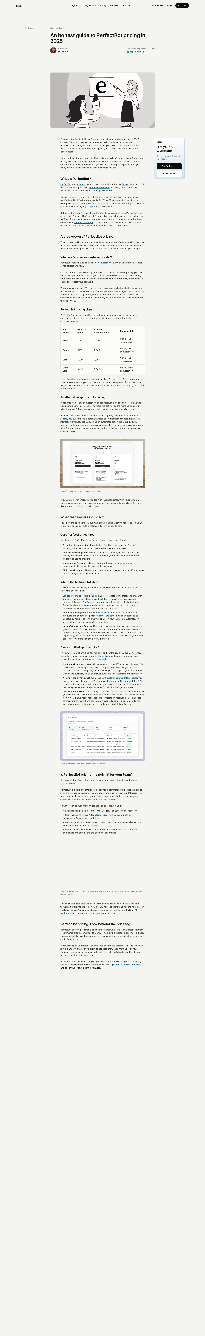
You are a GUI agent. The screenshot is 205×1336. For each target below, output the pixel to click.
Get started (182, 5)
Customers (113, 5)
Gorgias (125, 184)
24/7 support (89, 206)
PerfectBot (65, 184)
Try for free (169, 166)
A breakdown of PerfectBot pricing (35, 146)
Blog (52, 28)
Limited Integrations (73, 596)
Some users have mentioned (107, 612)
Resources (127, 5)
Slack (101, 599)
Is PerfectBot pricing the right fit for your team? (35, 158)
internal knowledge (83, 222)
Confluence (88, 602)
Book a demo (157, 5)
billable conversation (100, 262)
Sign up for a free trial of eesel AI (126, 964)
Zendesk (134, 602)
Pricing (103, 5)
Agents (76, 5)
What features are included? (35, 152)
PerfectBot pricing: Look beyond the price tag (33, 165)
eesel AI (79, 415)
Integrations (90, 5)
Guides (59, 28)
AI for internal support (99, 815)
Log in (170, 5)
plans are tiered (81, 315)
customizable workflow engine (122, 678)
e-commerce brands (99, 187)
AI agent (81, 184)
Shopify (110, 563)
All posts (29, 28)
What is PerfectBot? (31, 141)
